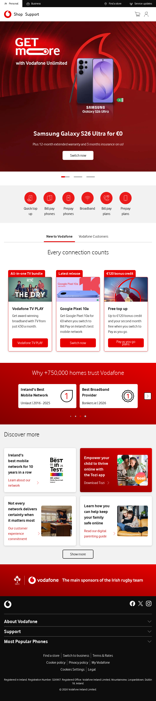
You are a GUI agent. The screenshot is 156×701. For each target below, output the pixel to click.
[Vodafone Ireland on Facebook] (132, 603)
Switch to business (76, 655)
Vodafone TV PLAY (30, 343)
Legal (92, 669)
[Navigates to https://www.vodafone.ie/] (7, 14)
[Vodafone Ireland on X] (140, 603)
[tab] (59, 235)
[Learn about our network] (23, 482)
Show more (78, 554)
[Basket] (137, 14)
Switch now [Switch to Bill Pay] (78, 343)
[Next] (147, 396)
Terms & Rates (103, 655)
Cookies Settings (72, 669)
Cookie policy (55, 662)
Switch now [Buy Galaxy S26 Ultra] (78, 155)
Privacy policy (78, 662)
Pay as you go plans (125, 343)
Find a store (51, 655)
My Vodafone (101, 662)
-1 (75, 416)
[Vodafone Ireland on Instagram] (148, 603)
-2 (70, 416)
